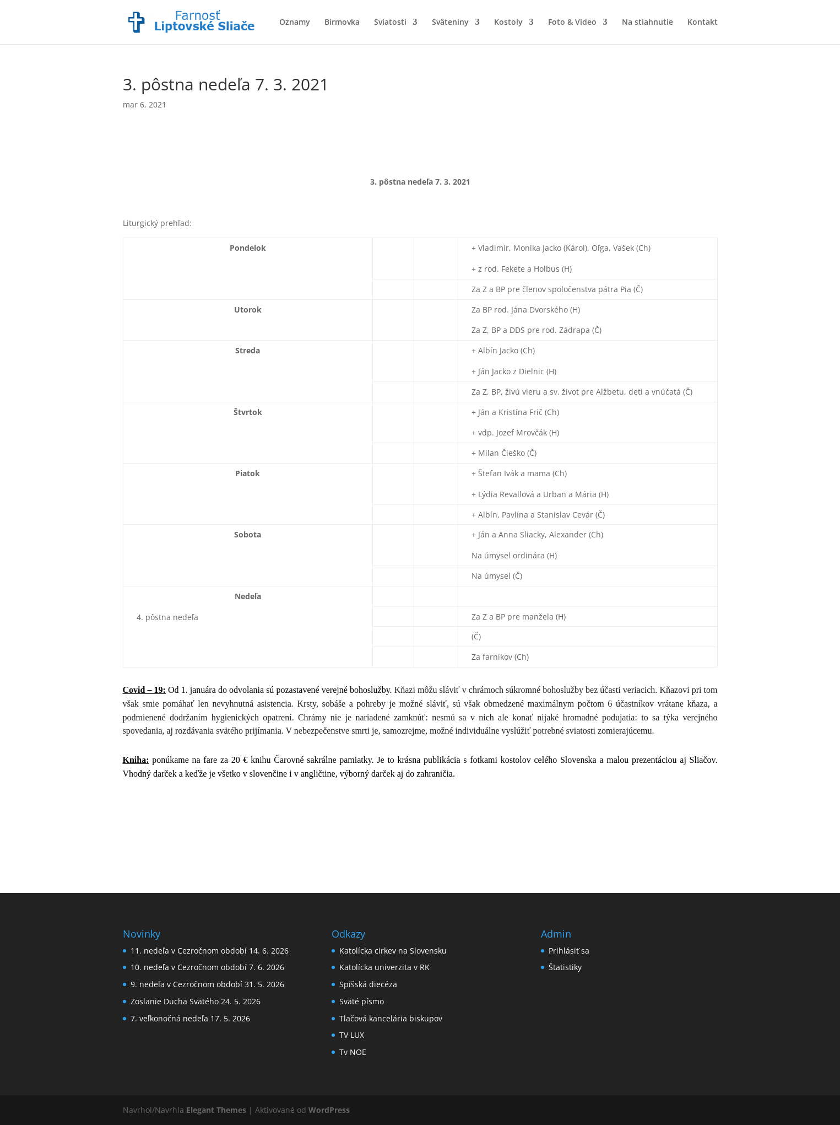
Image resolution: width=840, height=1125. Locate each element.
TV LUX (351, 1035)
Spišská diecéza (368, 984)
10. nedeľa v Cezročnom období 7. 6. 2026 (207, 967)
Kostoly (508, 22)
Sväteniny (450, 22)
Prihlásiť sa (569, 950)
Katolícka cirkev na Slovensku (393, 950)
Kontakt (702, 22)
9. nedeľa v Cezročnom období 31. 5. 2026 (207, 984)
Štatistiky (565, 967)
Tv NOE (352, 1052)
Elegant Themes (216, 1110)
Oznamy (294, 22)
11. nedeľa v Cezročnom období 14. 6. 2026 (210, 950)
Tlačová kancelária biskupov (390, 1018)
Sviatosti (390, 22)
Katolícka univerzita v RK (384, 967)
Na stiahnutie (647, 22)
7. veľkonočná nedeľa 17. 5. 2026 (190, 1018)
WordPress (329, 1110)
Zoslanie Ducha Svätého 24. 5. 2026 (196, 1001)
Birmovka (342, 22)
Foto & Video (572, 22)
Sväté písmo (361, 1001)
